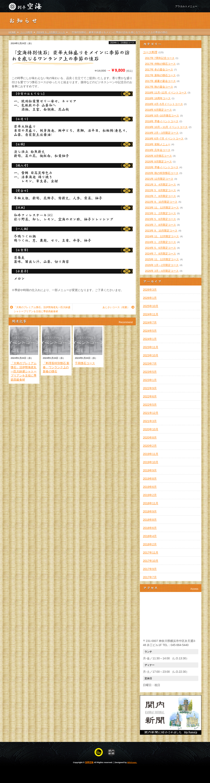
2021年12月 (150, 413)
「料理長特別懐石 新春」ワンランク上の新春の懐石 (56, 367)
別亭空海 (89, 762)
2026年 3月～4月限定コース (162, 270)
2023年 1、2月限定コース (160, 213)
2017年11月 (150, 552)
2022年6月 (150, 396)
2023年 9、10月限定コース (161, 230)
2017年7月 (150, 577)
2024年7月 (150, 322)
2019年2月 (150, 495)
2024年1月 (150, 339)
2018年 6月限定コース (158, 109)
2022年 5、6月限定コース (160, 190)
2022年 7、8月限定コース (160, 196)
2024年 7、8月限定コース (160, 253)
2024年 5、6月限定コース (160, 247)
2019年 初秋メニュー (157, 144)
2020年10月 (150, 429)
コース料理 (150, 52)
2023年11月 (150, 347)
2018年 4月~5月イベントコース (164, 104)
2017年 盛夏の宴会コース (160, 81)
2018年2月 (150, 544)
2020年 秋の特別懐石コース (161, 173)
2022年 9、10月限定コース (161, 201)
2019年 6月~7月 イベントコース (164, 138)
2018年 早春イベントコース (161, 121)
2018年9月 (150, 511)
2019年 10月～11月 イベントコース (166, 127)
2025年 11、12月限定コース (162, 259)
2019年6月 (150, 486)
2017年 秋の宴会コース (159, 86)
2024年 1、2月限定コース (122, 42)
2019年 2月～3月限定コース (162, 132)
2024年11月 (150, 314)
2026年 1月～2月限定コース (162, 265)
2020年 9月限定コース (158, 161)
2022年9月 (150, 388)
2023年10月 (150, 355)
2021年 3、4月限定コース (160, 184)
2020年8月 (150, 437)
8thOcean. (132, 762)
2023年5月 (150, 371)
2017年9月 (150, 569)
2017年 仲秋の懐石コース (160, 63)
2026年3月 (150, 289)
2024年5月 (150, 330)
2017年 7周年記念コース (160, 58)
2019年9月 (150, 470)
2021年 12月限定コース (159, 178)
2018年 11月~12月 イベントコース (166, 92)
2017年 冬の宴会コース (159, 69)
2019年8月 (150, 478)
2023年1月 (150, 380)
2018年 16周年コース (158, 98)
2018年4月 (150, 536)
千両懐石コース (85, 363)
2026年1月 (150, 297)
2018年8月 (150, 519)
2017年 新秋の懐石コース (160, 75)
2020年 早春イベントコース (161, 167)
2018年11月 (150, 503)
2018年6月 (150, 528)
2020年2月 (150, 445)
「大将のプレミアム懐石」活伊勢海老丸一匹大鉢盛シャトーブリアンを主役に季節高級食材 (40, 309)
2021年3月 (150, 421)
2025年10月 (150, 306)
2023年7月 (150, 363)
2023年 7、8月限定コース (160, 224)
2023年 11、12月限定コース (162, 207)
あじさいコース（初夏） (118, 307)
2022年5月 (150, 404)
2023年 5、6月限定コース (160, 219)
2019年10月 (150, 462)
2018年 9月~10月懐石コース (162, 115)
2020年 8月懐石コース (158, 155)
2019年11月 (150, 454)
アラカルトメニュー (186, 6)
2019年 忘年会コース (157, 150)
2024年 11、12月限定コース (162, 236)
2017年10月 (150, 560)
